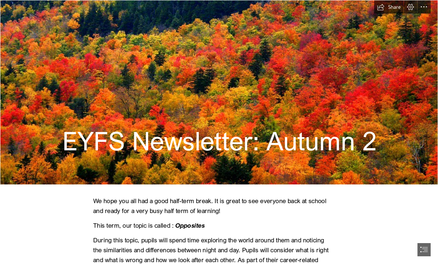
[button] (389, 7)
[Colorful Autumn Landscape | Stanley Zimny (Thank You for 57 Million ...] (219, 92)
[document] (219, 132)
